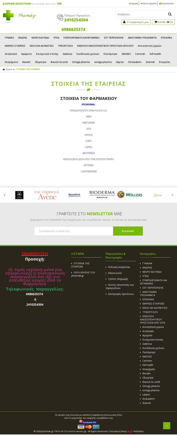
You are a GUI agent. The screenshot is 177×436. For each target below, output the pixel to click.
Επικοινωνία (166, 3)
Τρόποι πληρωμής (117, 278)
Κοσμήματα (11, 62)
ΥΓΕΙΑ (56, 37)
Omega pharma (81, 62)
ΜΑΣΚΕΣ (126, 53)
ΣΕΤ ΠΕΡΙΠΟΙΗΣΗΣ (114, 37)
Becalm (26, 62)
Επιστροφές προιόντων (120, 294)
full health (155, 53)
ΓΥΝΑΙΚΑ (9, 37)
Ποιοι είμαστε (149, 3)
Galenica (67, 53)
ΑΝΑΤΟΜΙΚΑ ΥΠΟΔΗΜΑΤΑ (142, 37)
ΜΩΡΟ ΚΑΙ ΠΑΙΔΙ (40, 37)
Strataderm (134, 62)
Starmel (150, 62)
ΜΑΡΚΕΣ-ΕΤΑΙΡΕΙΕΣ (15, 45)
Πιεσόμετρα (110, 53)
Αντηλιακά (11, 53)
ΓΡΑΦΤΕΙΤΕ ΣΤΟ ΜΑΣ (89, 213)
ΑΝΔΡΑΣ (22, 37)
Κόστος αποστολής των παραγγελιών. (120, 286)
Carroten (140, 53)
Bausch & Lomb (59, 62)
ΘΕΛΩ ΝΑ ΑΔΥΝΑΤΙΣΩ (42, 45)
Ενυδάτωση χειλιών (87, 53)
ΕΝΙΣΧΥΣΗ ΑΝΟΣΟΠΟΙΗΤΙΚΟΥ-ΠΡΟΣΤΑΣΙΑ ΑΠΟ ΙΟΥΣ (105, 45)
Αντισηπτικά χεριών (149, 45)
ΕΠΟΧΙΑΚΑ (166, 37)
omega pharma (103, 62)
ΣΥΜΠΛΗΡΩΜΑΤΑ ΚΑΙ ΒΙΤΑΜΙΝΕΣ (81, 37)
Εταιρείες (164, 62)
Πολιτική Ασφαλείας (118, 267)
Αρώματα (26, 53)
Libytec (120, 62)
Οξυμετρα (40, 62)
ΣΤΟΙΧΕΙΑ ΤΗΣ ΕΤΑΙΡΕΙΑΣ (28, 69)
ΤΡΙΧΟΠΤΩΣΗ (65, 45)
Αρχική (133, 3)
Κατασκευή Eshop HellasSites (127, 431)
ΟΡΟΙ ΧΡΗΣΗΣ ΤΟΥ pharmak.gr (83, 274)
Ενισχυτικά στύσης (47, 53)
